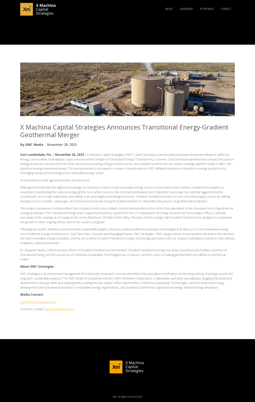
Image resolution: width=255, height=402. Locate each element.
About (169, 9)
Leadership (186, 9)
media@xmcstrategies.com (38, 302)
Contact (226, 9)
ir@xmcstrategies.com (59, 309)
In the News (207, 9)
